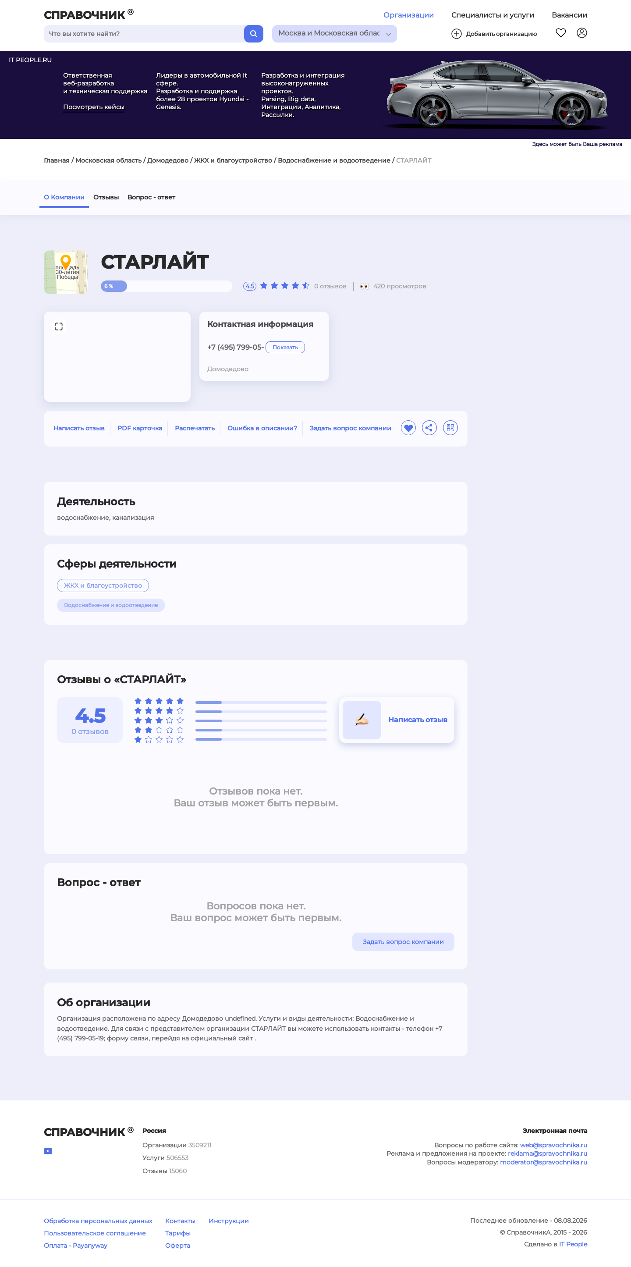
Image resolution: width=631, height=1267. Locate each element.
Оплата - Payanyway (75, 1245)
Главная (57, 160)
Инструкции (229, 1221)
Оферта (177, 1245)
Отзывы (106, 197)
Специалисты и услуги (492, 15)
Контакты (180, 1221)
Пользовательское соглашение (95, 1233)
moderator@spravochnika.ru (543, 1162)
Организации (408, 15)
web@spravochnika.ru (553, 1145)
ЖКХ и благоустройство (233, 160)
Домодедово (167, 160)
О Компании (64, 197)
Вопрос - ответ (151, 197)
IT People (573, 1244)
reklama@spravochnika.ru (547, 1153)
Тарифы (178, 1233)
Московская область (108, 160)
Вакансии (569, 15)
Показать (285, 347)
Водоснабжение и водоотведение (334, 160)
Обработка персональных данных (98, 1221)
